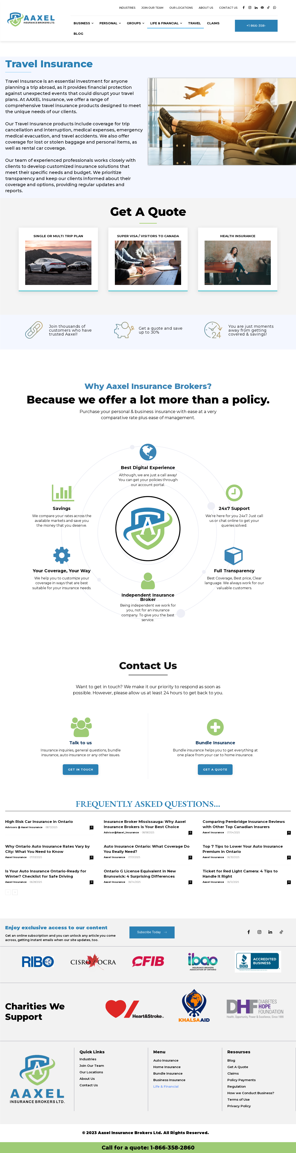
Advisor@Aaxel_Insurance (121, 832)
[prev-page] (8, 892)
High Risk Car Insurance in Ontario (39, 821)
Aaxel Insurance (213, 832)
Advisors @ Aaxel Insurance (24, 827)
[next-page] (15, 892)
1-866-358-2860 (172, 1147)
